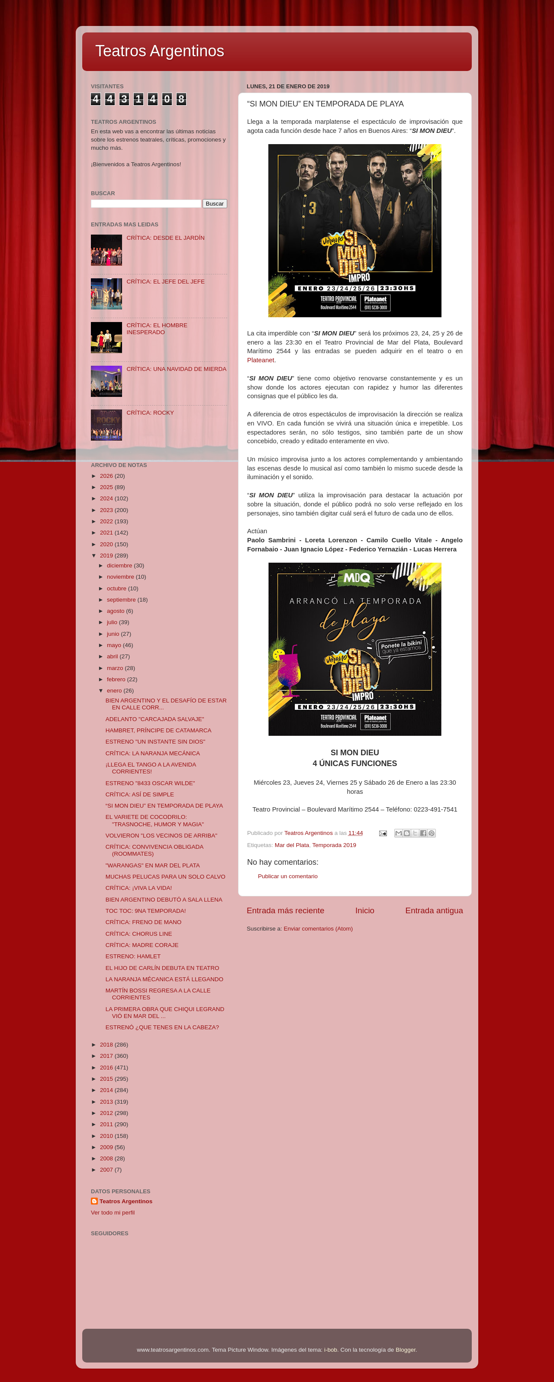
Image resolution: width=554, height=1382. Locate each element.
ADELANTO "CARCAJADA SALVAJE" (155, 719)
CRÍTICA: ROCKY (150, 412)
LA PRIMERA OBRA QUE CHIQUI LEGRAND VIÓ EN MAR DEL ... (165, 1012)
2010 (107, 1136)
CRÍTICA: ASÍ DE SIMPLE (140, 794)
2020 (107, 544)
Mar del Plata (292, 845)
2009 (107, 1147)
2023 (107, 510)
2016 (107, 1067)
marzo (116, 668)
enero (115, 690)
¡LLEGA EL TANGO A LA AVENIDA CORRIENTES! (151, 768)
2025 (107, 487)
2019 (107, 555)
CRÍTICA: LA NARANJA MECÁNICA (153, 753)
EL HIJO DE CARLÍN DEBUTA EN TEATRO (162, 968)
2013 (107, 1102)
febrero (117, 679)
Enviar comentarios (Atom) (318, 928)
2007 (107, 1169)
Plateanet (260, 360)
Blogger (406, 1350)
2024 (107, 498)
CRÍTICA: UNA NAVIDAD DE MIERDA (176, 369)
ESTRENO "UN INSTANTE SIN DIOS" (156, 741)
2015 (107, 1079)
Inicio (364, 910)
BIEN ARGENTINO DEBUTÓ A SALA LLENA (164, 899)
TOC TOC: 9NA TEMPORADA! (146, 911)
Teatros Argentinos (159, 51)
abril (113, 656)
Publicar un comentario (288, 876)
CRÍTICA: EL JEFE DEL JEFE (165, 281)
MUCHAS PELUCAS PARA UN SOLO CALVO (165, 876)
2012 (107, 1113)
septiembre (122, 599)
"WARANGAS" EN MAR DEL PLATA (153, 865)
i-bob (330, 1350)
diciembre (120, 565)
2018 (107, 1044)
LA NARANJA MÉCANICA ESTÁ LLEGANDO (164, 979)
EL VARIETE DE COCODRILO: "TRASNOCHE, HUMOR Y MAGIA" (155, 820)
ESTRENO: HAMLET (133, 956)
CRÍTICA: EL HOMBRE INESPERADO (156, 328)
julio (113, 622)
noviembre (121, 576)
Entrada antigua (434, 910)
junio (114, 634)
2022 (107, 521)
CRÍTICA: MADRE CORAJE (142, 945)
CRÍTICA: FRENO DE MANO (144, 922)
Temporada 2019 (334, 845)
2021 (107, 532)
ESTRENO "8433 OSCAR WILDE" (150, 783)
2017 (107, 1056)
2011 (107, 1124)
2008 (107, 1158)
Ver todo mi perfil (113, 1212)
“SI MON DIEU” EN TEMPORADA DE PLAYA (164, 805)
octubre (117, 588)
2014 (107, 1090)
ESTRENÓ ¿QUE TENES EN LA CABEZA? (162, 1027)
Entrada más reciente (286, 910)
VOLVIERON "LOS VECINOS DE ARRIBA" (161, 835)
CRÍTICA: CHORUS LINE (139, 934)
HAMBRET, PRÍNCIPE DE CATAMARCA (159, 730)
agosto (116, 611)
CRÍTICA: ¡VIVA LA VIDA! (139, 888)
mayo (115, 645)
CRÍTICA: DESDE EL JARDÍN (165, 238)
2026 (107, 476)
